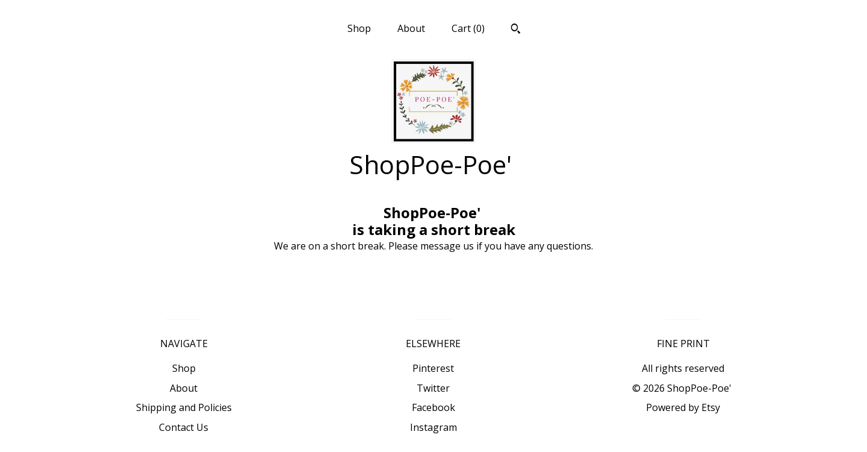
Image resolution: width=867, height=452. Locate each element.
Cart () (468, 28)
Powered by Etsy (683, 407)
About (411, 28)
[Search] (515, 30)
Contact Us (183, 427)
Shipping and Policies (184, 407)
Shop (359, 28)
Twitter (433, 388)
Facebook (433, 407)
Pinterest (433, 368)
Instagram (433, 427)
